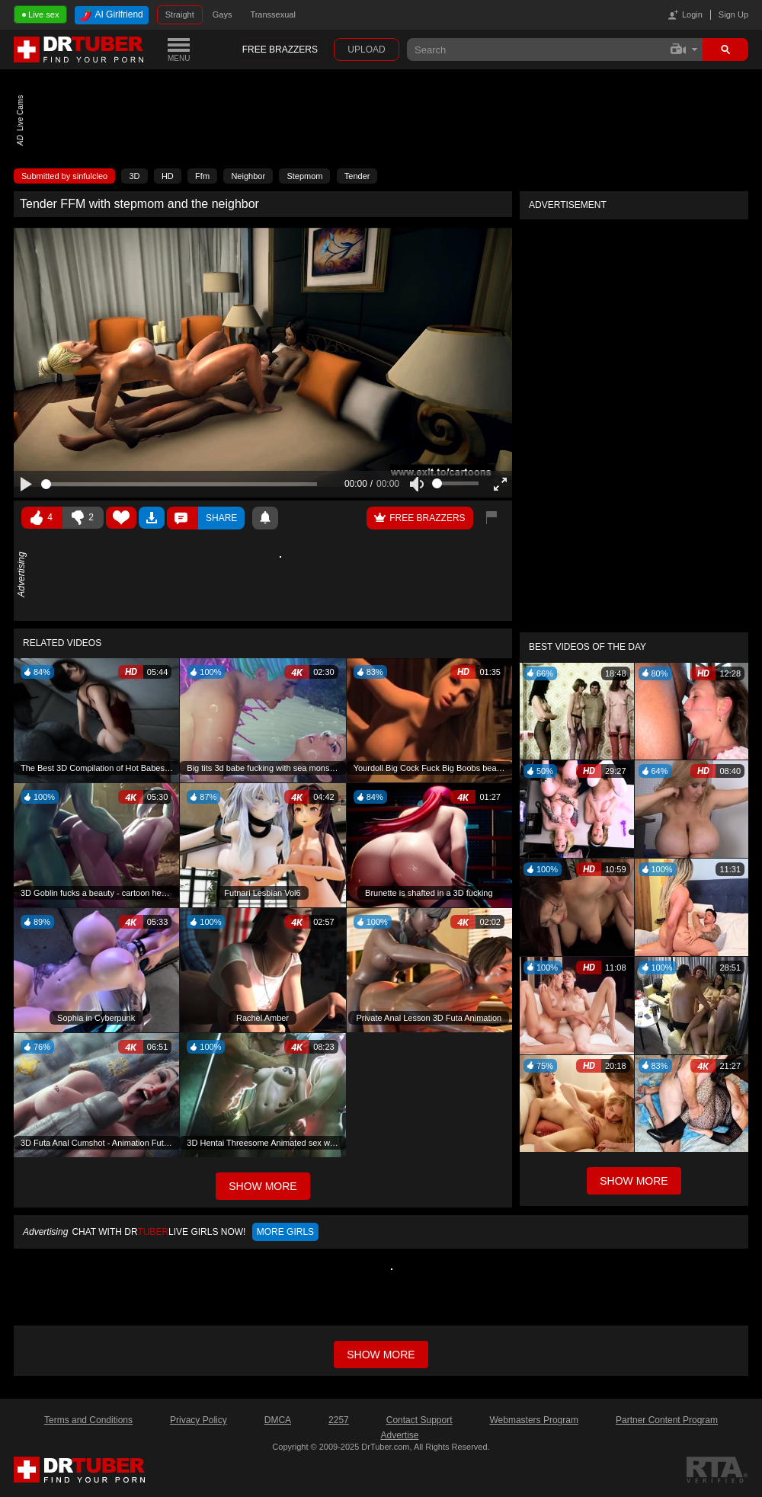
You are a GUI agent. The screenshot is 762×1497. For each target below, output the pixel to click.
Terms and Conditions (88, 1420)
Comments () (182, 518)
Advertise (399, 1435)
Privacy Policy (198, 1420)
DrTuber (79, 49)
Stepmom (304, 176)
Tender (357, 176)
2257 (338, 1420)
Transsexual (273, 14)
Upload (366, 49)
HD (168, 176)
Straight (179, 14)
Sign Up (733, 14)
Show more (381, 1354)
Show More (634, 1181)
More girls (285, 1232)
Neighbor (248, 176)
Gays (222, 14)
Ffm (202, 176)
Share (221, 518)
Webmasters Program (533, 1420)
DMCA (277, 1420)
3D (134, 176)
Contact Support (419, 1420)
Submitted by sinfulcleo (64, 176)
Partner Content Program (667, 1420)
